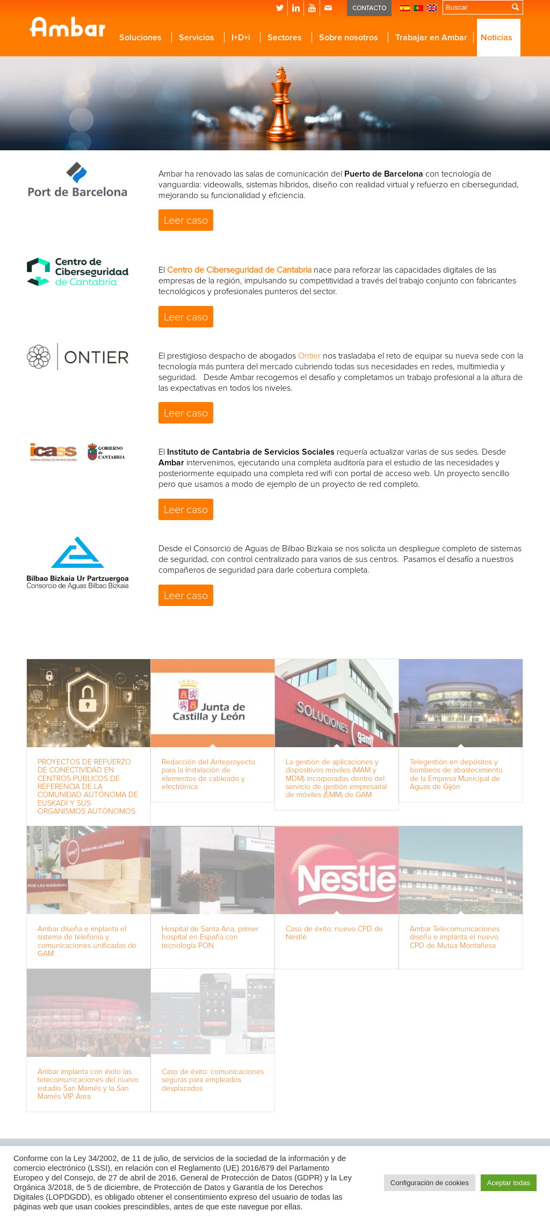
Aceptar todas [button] (508, 1183)
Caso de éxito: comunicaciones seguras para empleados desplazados (213, 1080)
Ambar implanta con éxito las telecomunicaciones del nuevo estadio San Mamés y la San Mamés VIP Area (88, 1084)
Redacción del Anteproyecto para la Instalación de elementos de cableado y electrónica (208, 774)
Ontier (309, 356)
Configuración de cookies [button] (429, 1183)
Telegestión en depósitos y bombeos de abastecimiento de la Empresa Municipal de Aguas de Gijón (456, 774)
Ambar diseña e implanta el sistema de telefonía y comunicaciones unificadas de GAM (87, 941)
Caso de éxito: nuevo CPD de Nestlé (334, 932)
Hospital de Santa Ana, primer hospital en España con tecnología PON (210, 937)
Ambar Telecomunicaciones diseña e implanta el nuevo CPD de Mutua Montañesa (455, 937)
